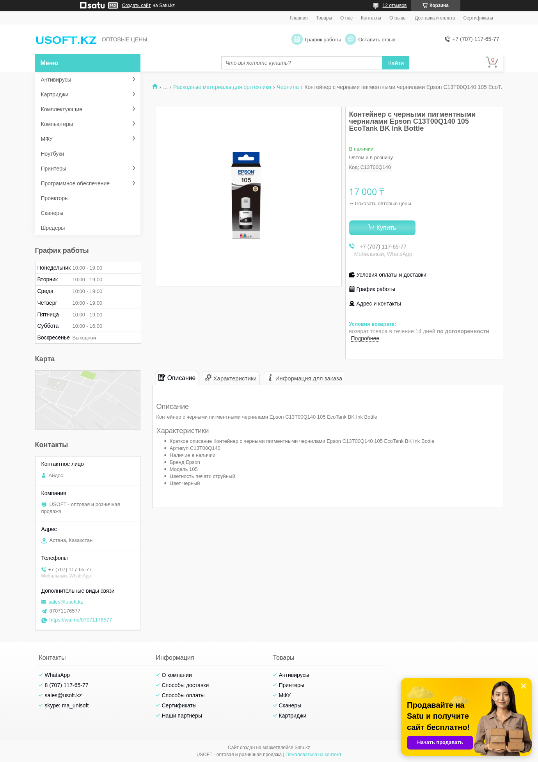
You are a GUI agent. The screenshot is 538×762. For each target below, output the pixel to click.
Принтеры (53, 168)
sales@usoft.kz (66, 602)
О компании (177, 675)
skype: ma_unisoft (67, 705)
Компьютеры (57, 124)
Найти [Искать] (395, 63)
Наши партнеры (182, 715)
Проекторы (55, 198)
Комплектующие (62, 109)
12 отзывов (394, 5)
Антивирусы (56, 79)
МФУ (47, 139)
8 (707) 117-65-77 (67, 685)
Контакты (371, 18)
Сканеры (52, 213)
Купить (386, 227)
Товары (324, 18)
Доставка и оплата (435, 18)
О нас (346, 18)
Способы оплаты (183, 695)
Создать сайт (136, 5)
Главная (299, 18)
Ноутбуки (52, 154)
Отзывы (398, 18)
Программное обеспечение (75, 183)
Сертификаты (478, 18)
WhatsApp (57, 675)
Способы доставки (185, 685)
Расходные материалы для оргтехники (222, 87)
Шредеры (53, 228)
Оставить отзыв (376, 40)
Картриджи (55, 94)
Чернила (287, 87)
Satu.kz (302, 747)
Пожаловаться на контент (313, 754)
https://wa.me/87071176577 (81, 620)
